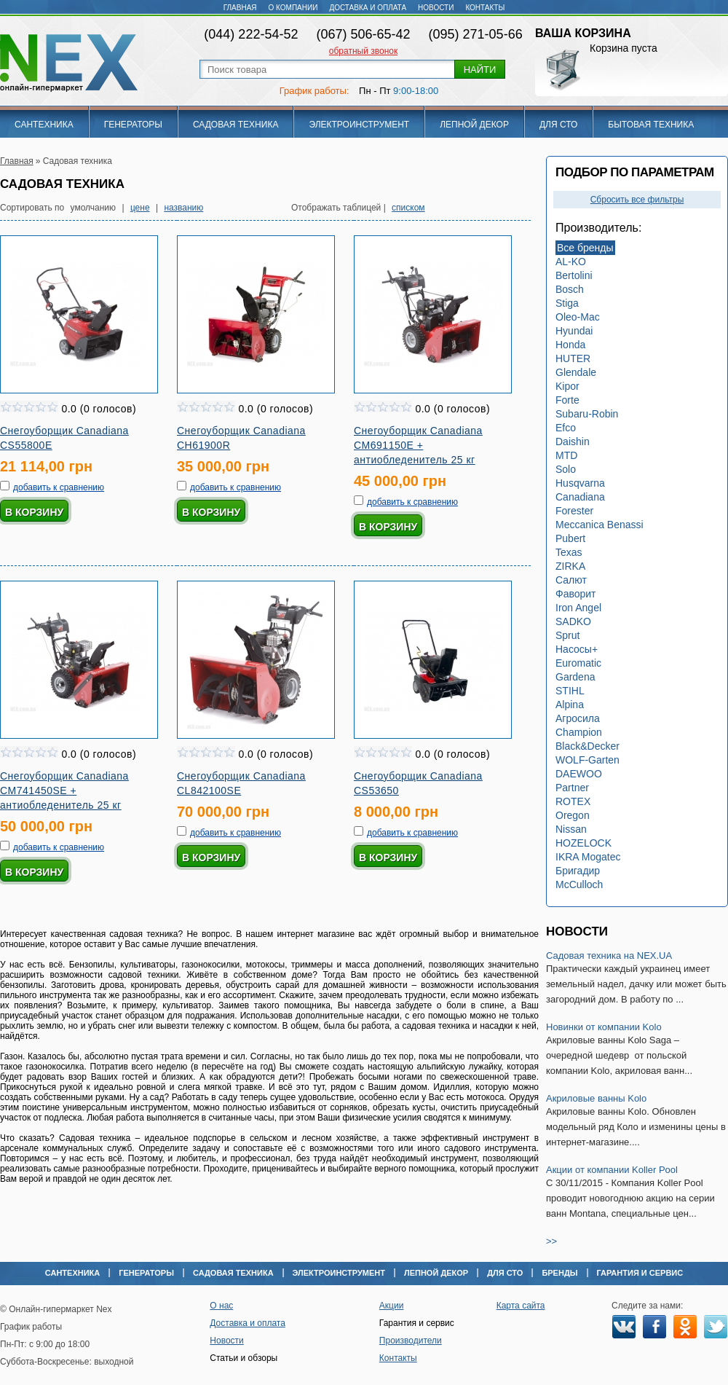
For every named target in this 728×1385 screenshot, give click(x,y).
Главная (240, 8)
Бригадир (577, 870)
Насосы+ (576, 649)
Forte (567, 400)
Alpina (569, 704)
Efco (565, 427)
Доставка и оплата (367, 8)
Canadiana (580, 497)
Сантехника (44, 124)
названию (183, 208)
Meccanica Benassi (599, 524)
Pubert (570, 538)
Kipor (567, 386)
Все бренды (585, 248)
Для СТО (558, 124)
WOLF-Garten (587, 760)
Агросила (577, 718)
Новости (436, 8)
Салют (571, 580)
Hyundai (574, 331)
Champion (578, 732)
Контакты (485, 8)
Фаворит (575, 594)
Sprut (567, 635)
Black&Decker (587, 746)
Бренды (559, 1272)
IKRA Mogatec (588, 857)
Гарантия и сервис (640, 1272)
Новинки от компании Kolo (604, 1026)
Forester (574, 511)
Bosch (569, 289)
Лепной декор (474, 124)
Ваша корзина (583, 33)
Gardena (575, 677)
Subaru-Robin (586, 414)
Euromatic (578, 663)
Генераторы (133, 124)
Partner (572, 787)
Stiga (567, 303)
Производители (410, 1340)
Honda (570, 344)
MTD (566, 455)
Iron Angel (578, 607)
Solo (565, 469)
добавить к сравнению (58, 487)
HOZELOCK (583, 843)
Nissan (571, 829)
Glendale (575, 372)
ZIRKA (570, 566)
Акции (391, 1305)
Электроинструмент (359, 124)
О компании (293, 8)
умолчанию (93, 208)
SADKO (573, 621)
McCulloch (579, 884)
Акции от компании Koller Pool (612, 1169)
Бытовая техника (651, 124)
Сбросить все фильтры (637, 200)
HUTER (572, 358)
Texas (568, 552)
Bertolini (574, 275)
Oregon (572, 815)
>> (551, 1241)
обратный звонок (363, 51)
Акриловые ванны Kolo (596, 1098)
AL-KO (570, 261)
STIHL (570, 691)
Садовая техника (236, 124)
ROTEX (572, 801)
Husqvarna (580, 483)
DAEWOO (578, 774)
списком (408, 208)
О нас (221, 1305)
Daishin (572, 441)
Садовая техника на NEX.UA (609, 955)
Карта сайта (520, 1305)
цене (140, 208)
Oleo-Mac (577, 317)
